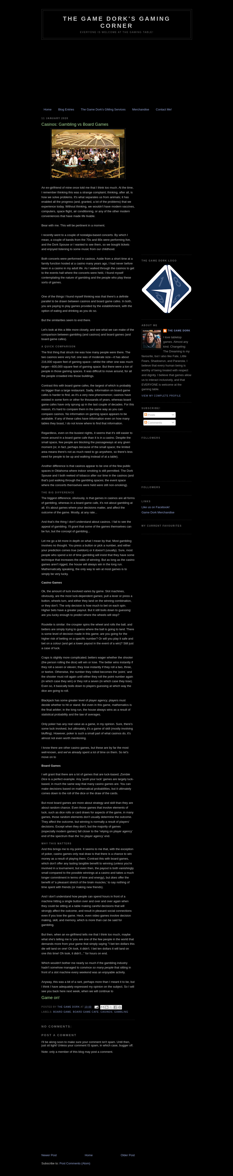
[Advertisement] (116, 74)
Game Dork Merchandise (158, 512)
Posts (149, 415)
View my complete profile (161, 396)
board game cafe (86, 1012)
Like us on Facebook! (156, 507)
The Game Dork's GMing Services (103, 109)
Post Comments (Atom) (75, 1163)
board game (62, 1012)
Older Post (128, 1155)
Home (48, 109)
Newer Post (49, 1155)
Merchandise (140, 109)
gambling (121, 1012)
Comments (153, 422)
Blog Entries (66, 109)
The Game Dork (179, 330)
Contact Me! (164, 109)
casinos (107, 1012)
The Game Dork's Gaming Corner (116, 22)
